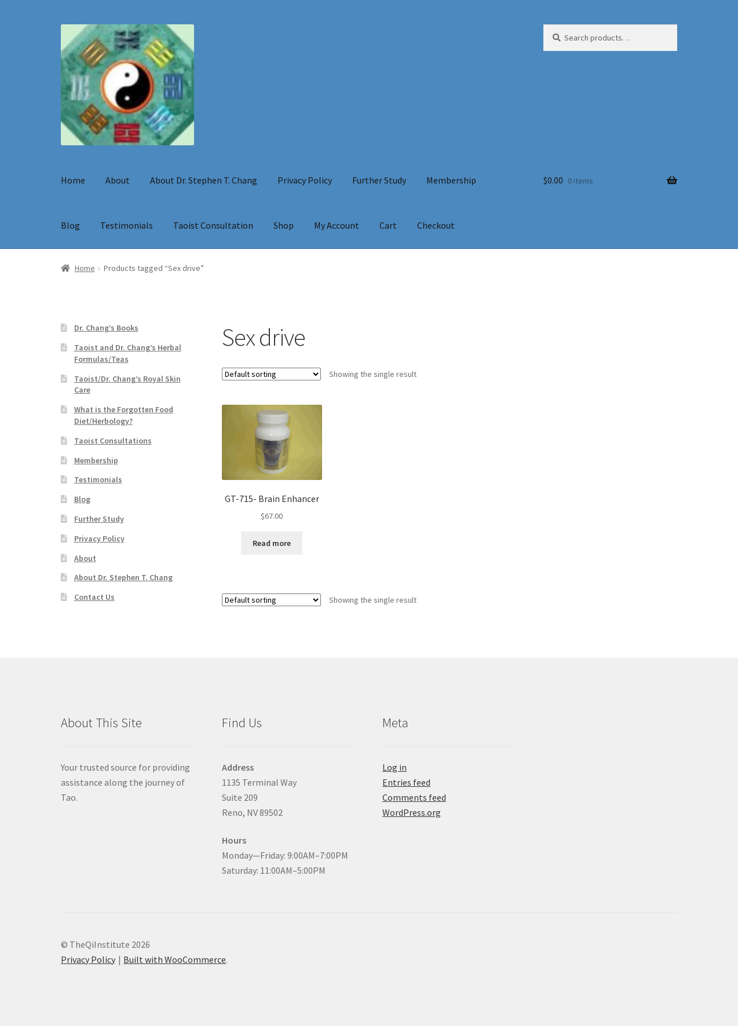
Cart (388, 225)
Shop (283, 225)
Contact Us (94, 597)
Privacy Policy (304, 180)
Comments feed (414, 797)
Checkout (436, 225)
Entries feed (406, 782)
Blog (70, 225)
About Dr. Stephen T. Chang (203, 180)
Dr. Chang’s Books (106, 328)
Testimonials (126, 225)
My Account (336, 225)
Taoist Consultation (213, 225)
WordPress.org (411, 812)
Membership (451, 180)
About (117, 180)
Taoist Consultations (113, 440)
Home (73, 180)
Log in (394, 767)
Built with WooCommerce (174, 959)
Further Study (379, 180)
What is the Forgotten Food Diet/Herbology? (123, 415)
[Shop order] (271, 374)
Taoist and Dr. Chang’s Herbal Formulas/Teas (127, 353)
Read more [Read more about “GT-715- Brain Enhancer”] (272, 543)
